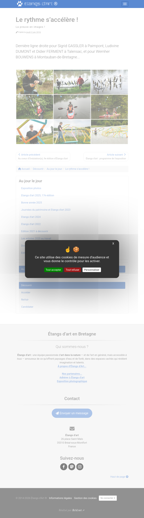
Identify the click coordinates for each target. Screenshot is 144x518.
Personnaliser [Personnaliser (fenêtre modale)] (91, 269)
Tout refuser (72, 269)
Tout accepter (53, 269)
